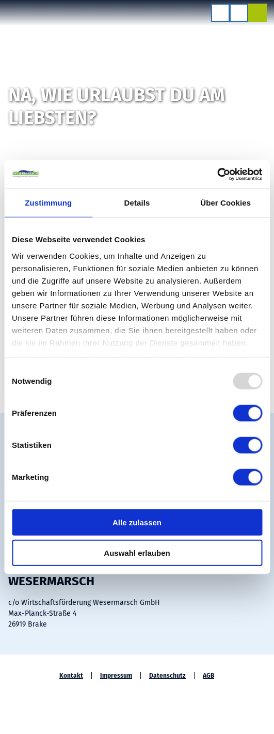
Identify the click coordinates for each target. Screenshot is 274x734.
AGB (208, 675)
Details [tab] (137, 202)
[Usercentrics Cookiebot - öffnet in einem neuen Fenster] (217, 174)
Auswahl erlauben (137, 553)
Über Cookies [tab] (225, 202)
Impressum (116, 675)
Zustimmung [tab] (48, 202)
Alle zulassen (137, 522)
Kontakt (71, 675)
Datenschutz (167, 675)
